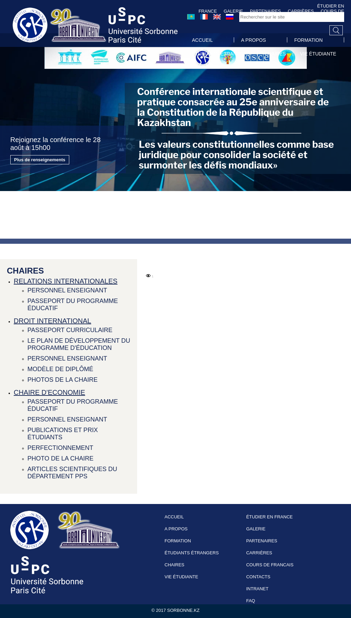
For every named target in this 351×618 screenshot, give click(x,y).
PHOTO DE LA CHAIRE (60, 458)
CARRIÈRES (259, 552)
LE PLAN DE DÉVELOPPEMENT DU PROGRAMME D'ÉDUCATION (78, 344)
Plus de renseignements (39, 159)
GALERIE (255, 528)
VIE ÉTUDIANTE (318, 53)
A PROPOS (253, 40)
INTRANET (257, 588)
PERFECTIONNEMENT (60, 447)
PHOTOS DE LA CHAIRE (62, 379)
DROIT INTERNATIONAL (52, 321)
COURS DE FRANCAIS (269, 564)
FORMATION (308, 40)
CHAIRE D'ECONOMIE (49, 392)
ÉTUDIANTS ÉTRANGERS (221, 53)
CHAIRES (275, 53)
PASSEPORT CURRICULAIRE (69, 330)
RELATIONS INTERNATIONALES (66, 281)
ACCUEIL (202, 40)
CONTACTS (258, 576)
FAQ (250, 600)
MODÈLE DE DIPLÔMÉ (60, 369)
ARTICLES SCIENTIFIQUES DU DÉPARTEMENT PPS (72, 473)
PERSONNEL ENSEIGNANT (67, 290)
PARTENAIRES (261, 540)
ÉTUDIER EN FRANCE (269, 516)
